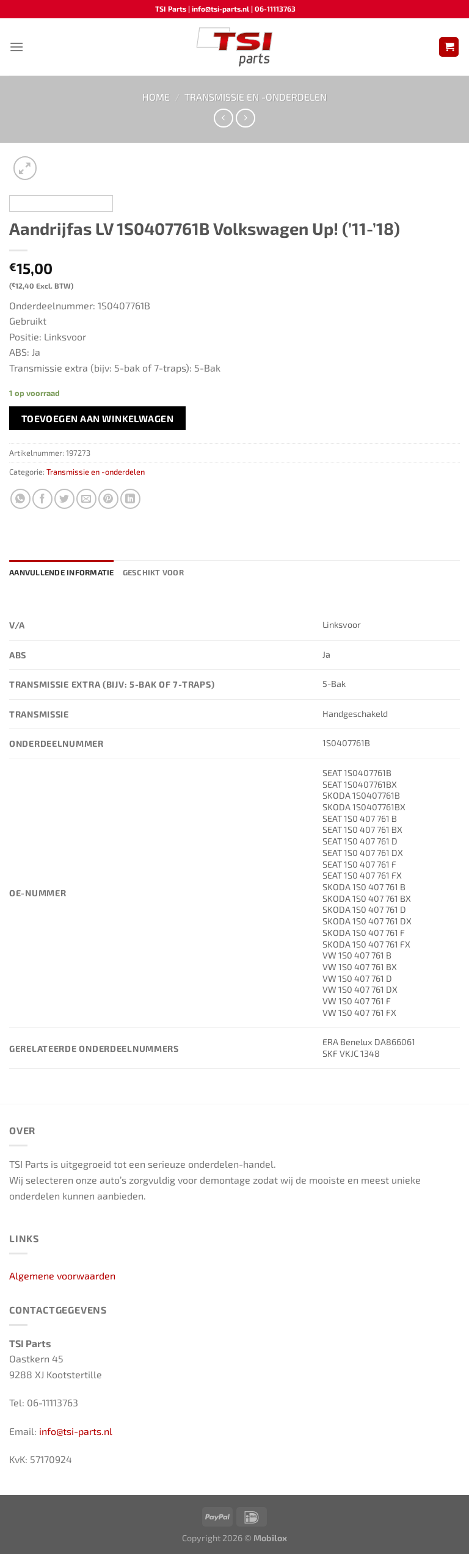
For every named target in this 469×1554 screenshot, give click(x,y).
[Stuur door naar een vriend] (86, 499)
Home (156, 97)
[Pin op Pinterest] (108, 499)
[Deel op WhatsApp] (20, 499)
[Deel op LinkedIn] (130, 499)
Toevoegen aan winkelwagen (97, 418)
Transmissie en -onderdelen (255, 97)
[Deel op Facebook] (42, 499)
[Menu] (16, 47)
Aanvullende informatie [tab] (61, 572)
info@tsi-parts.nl (75, 1431)
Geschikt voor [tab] (153, 572)
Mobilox (270, 1538)
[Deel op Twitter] (64, 499)
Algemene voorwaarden (62, 1275)
